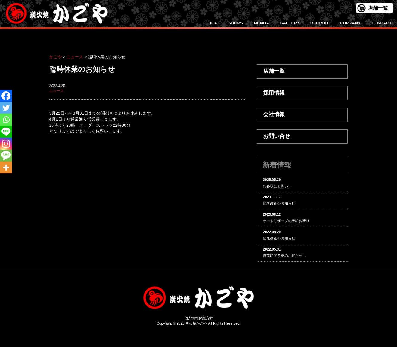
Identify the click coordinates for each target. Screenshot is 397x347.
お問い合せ (276, 136)
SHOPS (235, 23)
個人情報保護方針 (198, 318)
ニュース (56, 91)
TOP (213, 23)
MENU (261, 23)
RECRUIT (319, 23)
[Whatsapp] (6, 120)
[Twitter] (6, 108)
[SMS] (6, 156)
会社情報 (274, 114)
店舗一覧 (378, 8)
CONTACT (382, 23)
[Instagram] (6, 144)
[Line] (6, 132)
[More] (6, 168)
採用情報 (274, 93)
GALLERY (289, 23)
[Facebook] (6, 96)
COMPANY (350, 23)
